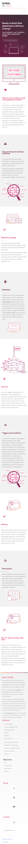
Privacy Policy (5, 842)
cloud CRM (17, 690)
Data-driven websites (9, 751)
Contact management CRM (10, 727)
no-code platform (9, 713)
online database (6, 302)
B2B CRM (6, 735)
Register (9, 5)
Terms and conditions (7, 839)
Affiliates (6, 771)
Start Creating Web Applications (10, 40)
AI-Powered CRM (8, 724)
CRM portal (7, 754)
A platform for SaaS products (11, 745)
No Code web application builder (12, 748)
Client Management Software (11, 742)
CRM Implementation (9, 730)
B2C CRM (6, 733)
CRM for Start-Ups (8, 738)
